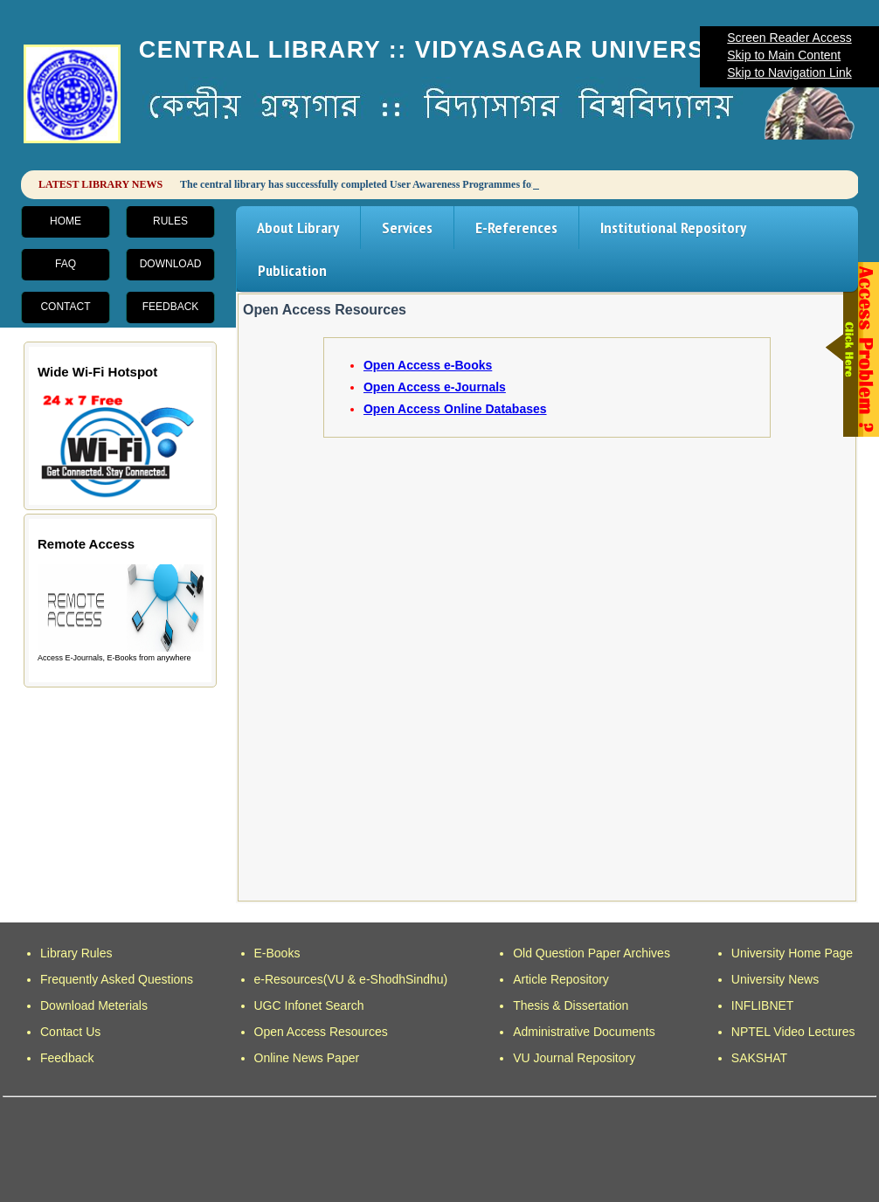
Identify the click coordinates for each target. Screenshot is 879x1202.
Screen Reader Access (789, 38)
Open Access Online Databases (455, 409)
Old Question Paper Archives (591, 953)
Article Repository (561, 979)
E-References (516, 228)
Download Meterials (94, 1005)
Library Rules (76, 953)
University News (775, 979)
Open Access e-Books (427, 365)
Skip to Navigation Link (789, 72)
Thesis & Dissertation (570, 1005)
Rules (170, 221)
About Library (298, 228)
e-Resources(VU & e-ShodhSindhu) (351, 979)
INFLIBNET (762, 1005)
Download (171, 264)
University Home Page (792, 953)
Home (65, 221)
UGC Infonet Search (309, 1005)
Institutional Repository (673, 228)
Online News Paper (307, 1058)
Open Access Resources (321, 1032)
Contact (65, 306)
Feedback (170, 306)
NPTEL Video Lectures (793, 1032)
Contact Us (70, 1032)
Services (407, 228)
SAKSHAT (759, 1058)
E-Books (277, 953)
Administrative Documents (584, 1032)
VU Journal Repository (574, 1058)
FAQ (65, 264)
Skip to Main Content (784, 55)
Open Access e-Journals (434, 387)
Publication (292, 270)
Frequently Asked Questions (116, 979)
